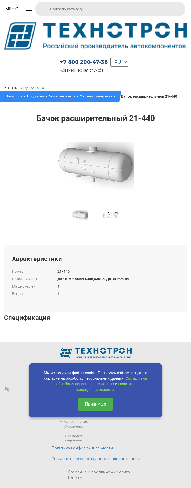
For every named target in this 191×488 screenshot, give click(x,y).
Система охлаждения (96, 96)
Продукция (35, 96)
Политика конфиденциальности (82, 448)
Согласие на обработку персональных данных (95, 458)
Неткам (75, 477)
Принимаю (95, 404)
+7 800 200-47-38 (84, 62)
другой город (34, 87)
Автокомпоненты (62, 96)
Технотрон (14, 96)
